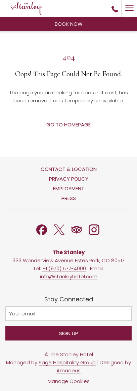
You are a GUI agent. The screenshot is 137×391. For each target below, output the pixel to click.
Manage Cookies (69, 381)
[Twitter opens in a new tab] (59, 229)
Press (68, 198)
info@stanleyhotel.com (68, 276)
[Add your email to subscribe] (68, 313)
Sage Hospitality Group (67, 362)
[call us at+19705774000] (114, 8)
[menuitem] (68, 170)
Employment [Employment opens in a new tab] (68, 188)
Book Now (69, 23)
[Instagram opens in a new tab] (94, 229)
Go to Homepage (68, 124)
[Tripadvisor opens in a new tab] (76, 229)
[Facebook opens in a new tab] (41, 229)
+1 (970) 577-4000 (64, 268)
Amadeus (68, 370)
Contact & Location (69, 169)
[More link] (129, 8)
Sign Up (68, 333)
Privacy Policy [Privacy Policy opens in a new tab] (68, 178)
